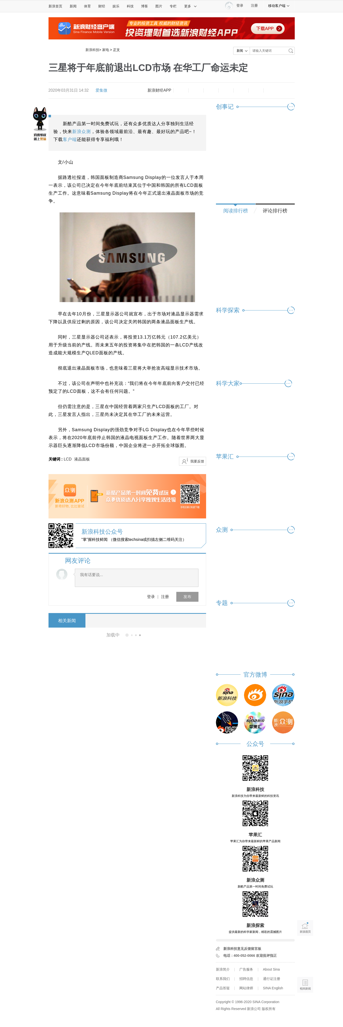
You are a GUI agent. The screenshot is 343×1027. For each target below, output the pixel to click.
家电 (105, 50)
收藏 (211, 90)
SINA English (273, 988)
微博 (226, 90)
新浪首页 (55, 6)
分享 (256, 90)
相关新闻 (67, 620)
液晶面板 (82, 459)
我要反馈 (197, 461)
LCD (68, 459)
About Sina (271, 969)
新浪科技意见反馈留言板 (242, 949)
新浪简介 (223, 969)
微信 (241, 90)
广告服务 (246, 969)
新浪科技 (92, 50)
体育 (87, 6)
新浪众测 (81, 131)
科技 (130, 6)
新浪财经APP (159, 90)
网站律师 (246, 988)
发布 (187, 597)
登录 (151, 597)
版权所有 (269, 1009)
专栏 (173, 6)
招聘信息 (246, 979)
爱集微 (101, 90)
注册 (254, 5)
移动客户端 (279, 6)
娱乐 (116, 6)
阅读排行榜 (235, 210)
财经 (101, 6)
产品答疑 (223, 988)
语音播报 (305, 966)
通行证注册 (271, 979)
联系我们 (223, 979)
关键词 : (56, 459)
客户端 (70, 139)
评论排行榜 (275, 210)
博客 (144, 6)
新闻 (73, 6)
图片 (158, 6)
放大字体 (196, 90)
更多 (190, 6)
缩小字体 (181, 90)
